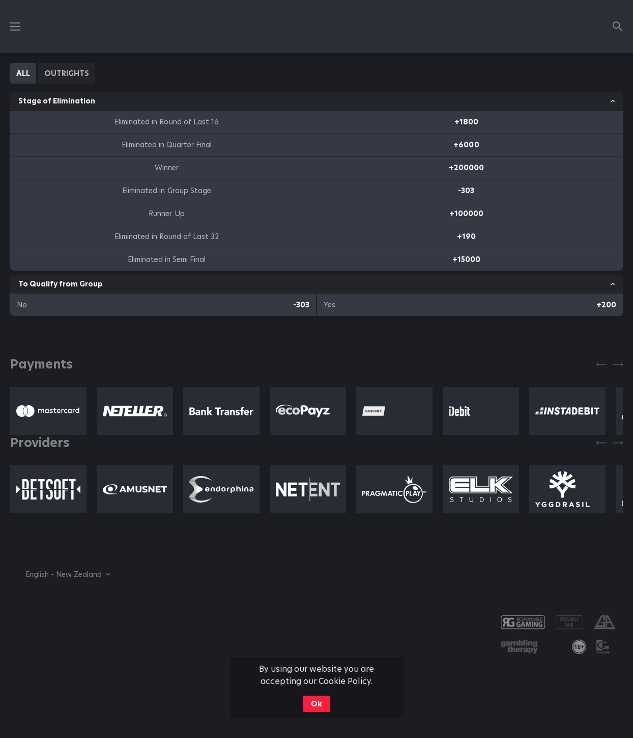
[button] (48, 411)
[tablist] (52, 73)
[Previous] (601, 364)
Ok (316, 704)
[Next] (618, 364)
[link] (579, 647)
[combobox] (60, 574)
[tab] (23, 73)
